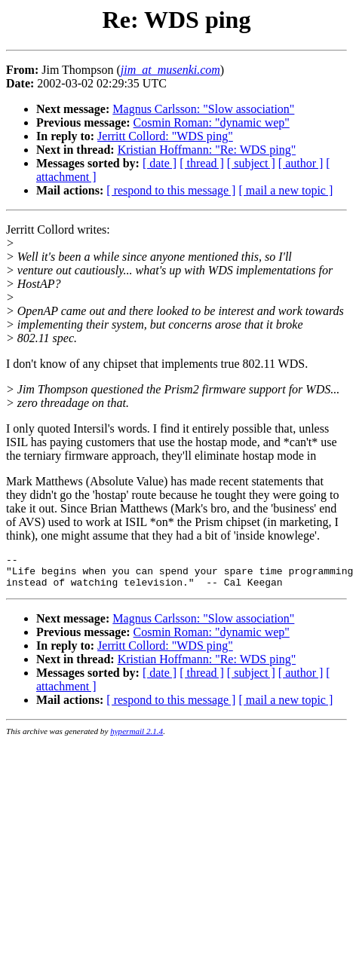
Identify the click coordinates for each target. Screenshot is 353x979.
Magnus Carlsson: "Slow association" (203, 108)
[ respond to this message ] (170, 190)
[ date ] (159, 163)
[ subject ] (251, 163)
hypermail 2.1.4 (136, 737)
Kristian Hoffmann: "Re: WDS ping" (207, 149)
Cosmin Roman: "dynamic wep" (212, 122)
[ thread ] (202, 163)
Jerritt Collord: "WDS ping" (165, 136)
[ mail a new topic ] (285, 190)
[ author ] (301, 163)
